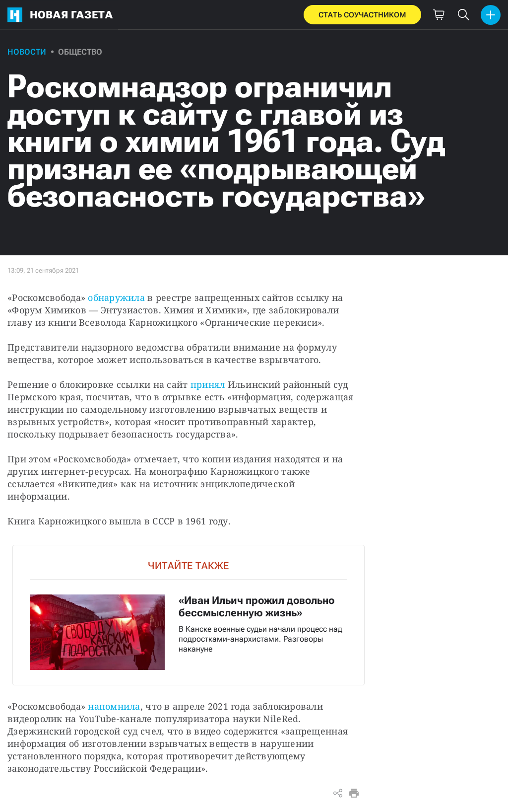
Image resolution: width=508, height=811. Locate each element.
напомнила (114, 706)
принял (207, 384)
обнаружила (116, 297)
